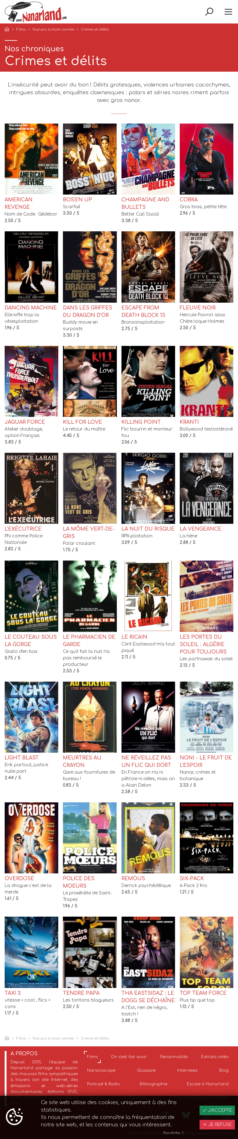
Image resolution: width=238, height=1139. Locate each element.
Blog (224, 1070)
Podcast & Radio (103, 1084)
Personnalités (174, 1057)
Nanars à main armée (53, 29)
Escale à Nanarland (208, 1084)
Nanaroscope (101, 1070)
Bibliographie (153, 1084)
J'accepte (217, 1110)
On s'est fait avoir (129, 1057)
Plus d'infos (173, 1132)
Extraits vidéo (215, 1057)
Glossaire (146, 1070)
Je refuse (217, 1124)
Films (21, 29)
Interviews (187, 1070)
